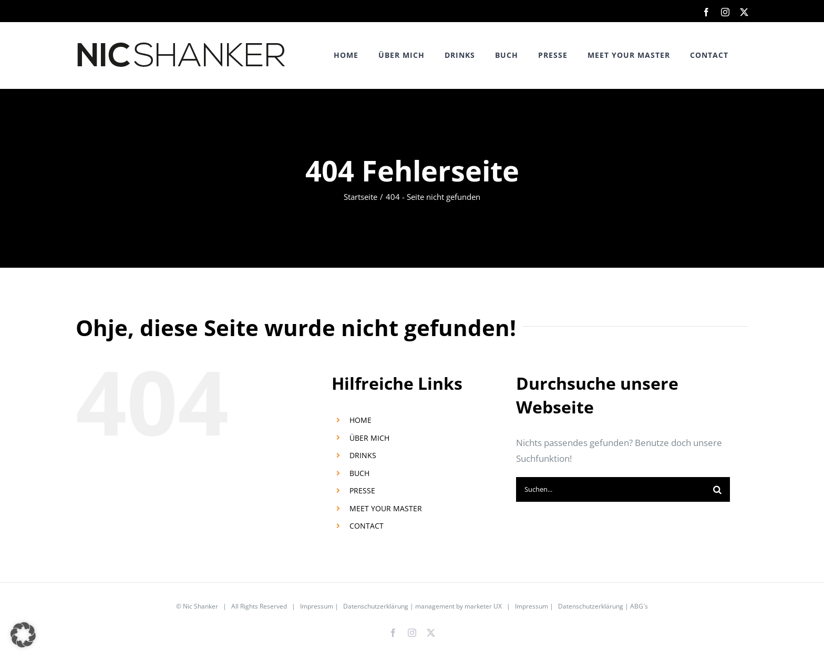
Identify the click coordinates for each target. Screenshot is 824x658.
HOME (360, 420)
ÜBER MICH (369, 438)
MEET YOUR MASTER (385, 508)
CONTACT (366, 526)
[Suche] (717, 489)
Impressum (316, 606)
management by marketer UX (458, 606)
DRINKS (362, 455)
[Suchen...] (610, 489)
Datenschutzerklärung (375, 606)
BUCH (359, 473)
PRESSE (362, 490)
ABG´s (639, 606)
